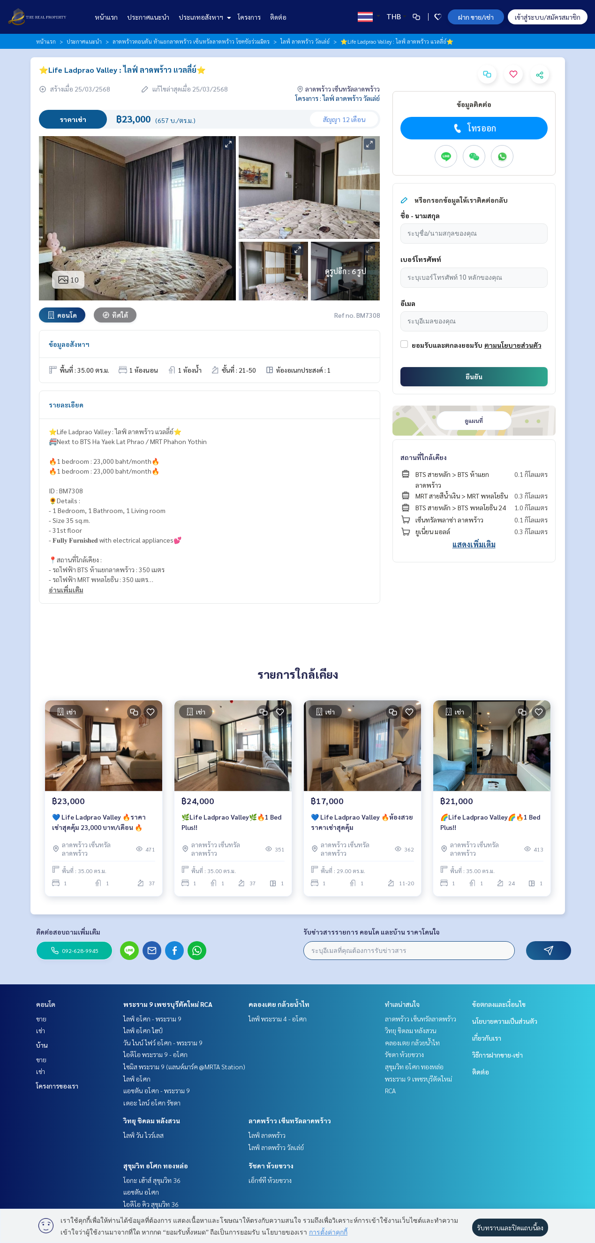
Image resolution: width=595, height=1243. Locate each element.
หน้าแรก (106, 17)
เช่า (40, 1030)
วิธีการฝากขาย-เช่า (497, 1055)
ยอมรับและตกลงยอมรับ (447, 345)
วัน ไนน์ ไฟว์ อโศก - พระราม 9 (163, 1042)
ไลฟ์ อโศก (137, 1078)
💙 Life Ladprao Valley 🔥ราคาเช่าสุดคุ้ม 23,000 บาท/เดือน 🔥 (99, 822)
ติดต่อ (278, 17)
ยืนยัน (474, 376)
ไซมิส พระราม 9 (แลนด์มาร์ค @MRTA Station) (184, 1066)
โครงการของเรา (57, 1086)
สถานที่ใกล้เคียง (423, 457)
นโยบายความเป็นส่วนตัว (504, 1021)
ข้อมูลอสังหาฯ (69, 344)
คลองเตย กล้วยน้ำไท (279, 1004)
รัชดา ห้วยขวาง (271, 1165)
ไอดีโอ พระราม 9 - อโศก (155, 1054)
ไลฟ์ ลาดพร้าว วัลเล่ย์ (305, 41)
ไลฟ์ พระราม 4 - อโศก (278, 1018)
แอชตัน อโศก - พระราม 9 (156, 1090)
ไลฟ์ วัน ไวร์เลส (143, 1135)
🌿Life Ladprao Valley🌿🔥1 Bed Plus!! (231, 822)
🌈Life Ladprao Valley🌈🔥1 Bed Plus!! (490, 822)
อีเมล (407, 303)
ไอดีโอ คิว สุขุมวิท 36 (151, 1204)
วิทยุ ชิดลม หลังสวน (151, 1120)
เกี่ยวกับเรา (486, 1038)
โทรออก (474, 128)
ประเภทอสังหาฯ (204, 17)
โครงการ (249, 17)
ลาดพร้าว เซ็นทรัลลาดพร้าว (290, 1120)
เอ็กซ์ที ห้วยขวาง (270, 1180)
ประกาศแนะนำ (148, 17)
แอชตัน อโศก (141, 1192)
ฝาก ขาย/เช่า (476, 17)
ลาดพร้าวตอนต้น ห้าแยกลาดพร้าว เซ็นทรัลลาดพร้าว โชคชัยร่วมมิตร (191, 41)
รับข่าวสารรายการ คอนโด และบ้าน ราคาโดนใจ (371, 932)
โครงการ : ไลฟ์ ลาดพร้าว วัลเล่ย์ (337, 98)
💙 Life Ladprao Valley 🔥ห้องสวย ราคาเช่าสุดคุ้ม (362, 822)
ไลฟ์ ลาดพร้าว (267, 1135)
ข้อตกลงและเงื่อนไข (499, 1004)
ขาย (41, 1018)
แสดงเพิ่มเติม (474, 544)
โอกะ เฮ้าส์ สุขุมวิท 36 (152, 1180)
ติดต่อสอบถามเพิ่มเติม (68, 932)
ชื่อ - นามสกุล (420, 215)
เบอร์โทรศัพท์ (420, 259)
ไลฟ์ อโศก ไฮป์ (143, 1030)
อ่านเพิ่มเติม (66, 589)
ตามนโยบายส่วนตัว (513, 345)
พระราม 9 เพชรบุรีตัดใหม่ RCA (167, 1004)
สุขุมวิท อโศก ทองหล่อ (155, 1165)
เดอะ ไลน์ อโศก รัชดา (152, 1102)
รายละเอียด (66, 404)
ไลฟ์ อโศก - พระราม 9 (152, 1018)
